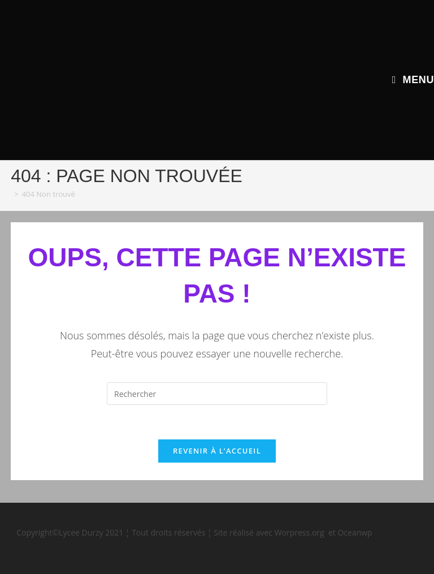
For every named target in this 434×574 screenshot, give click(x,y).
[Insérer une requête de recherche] (217, 393)
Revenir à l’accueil (217, 451)
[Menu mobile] (413, 79)
